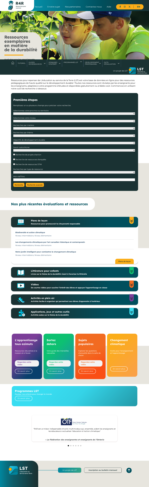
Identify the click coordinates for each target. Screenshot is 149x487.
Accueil (38, 7)
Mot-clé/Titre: (19, 176)
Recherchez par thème (23, 132)
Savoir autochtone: (21, 147)
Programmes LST (71, 62)
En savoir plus (24, 371)
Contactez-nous (94, 7)
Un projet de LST (69, 470)
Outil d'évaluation (110, 63)
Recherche (19, 185)
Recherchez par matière (23, 125)
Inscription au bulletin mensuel (103, 470)
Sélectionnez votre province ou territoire (31, 111)
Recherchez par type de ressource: (28, 169)
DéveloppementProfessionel (92, 63)
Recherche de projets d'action (28, 155)
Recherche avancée (35, 185)
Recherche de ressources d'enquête (30, 159)
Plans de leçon (80, 222)
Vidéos (80, 286)
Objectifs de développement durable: (29, 140)
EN (138, 7)
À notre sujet (53, 7)
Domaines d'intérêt (53, 63)
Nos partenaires (73, 7)
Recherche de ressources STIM (28, 164)
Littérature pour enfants (80, 272)
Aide (109, 7)
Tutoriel (21, 63)
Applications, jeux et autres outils (80, 313)
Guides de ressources (35, 63)
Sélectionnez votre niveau (24, 118)
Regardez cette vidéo (24, 363)
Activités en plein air (80, 300)
